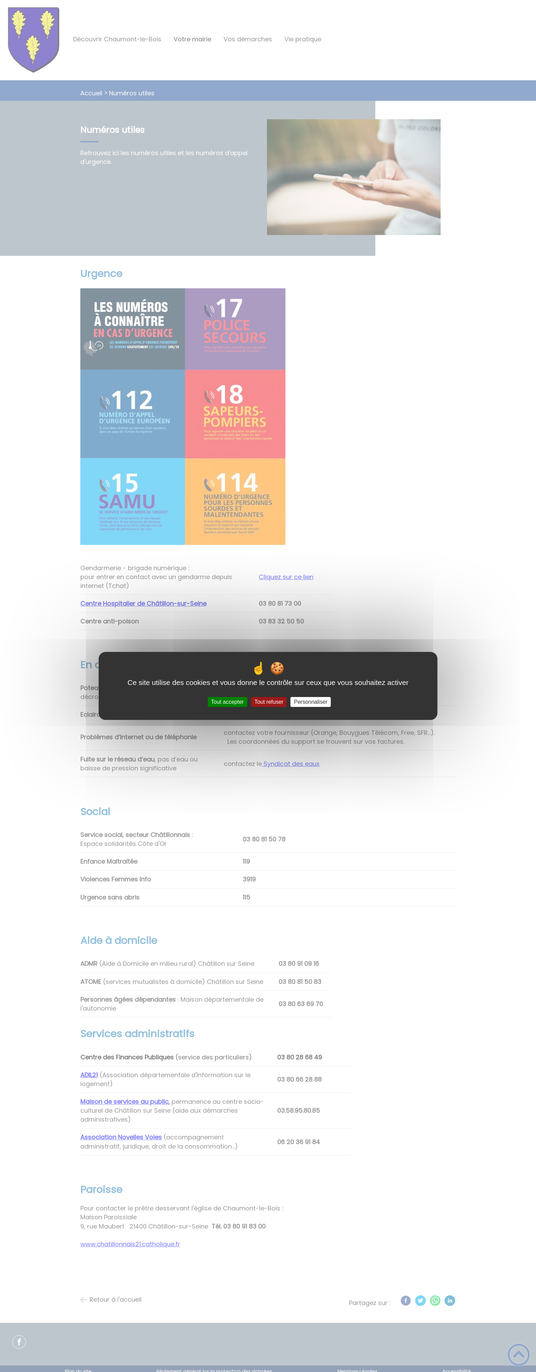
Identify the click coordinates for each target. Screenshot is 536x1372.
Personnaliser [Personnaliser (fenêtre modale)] (310, 702)
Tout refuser (268, 702)
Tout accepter (227, 702)
